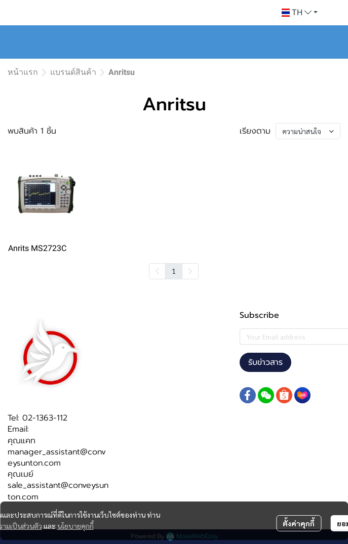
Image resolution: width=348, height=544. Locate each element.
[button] (300, 13)
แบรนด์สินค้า (73, 72)
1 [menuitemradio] (174, 270)
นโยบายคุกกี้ (75, 525)
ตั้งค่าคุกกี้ (299, 523)
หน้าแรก (23, 72)
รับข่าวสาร (265, 362)
